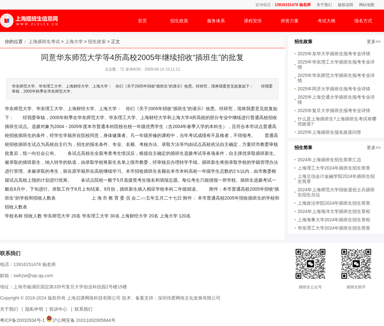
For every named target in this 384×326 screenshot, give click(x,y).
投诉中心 (58, 309)
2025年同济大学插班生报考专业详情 (334, 88)
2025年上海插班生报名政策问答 (329, 132)
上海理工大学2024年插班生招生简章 (334, 168)
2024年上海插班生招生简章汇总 (329, 159)
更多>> (374, 41)
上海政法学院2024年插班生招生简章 (334, 203)
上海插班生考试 (44, 41)
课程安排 (253, 20)
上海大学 (74, 41)
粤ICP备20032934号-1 (22, 320)
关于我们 (324, 5)
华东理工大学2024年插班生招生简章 (334, 228)
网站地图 (366, 5)
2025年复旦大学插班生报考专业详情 (334, 110)
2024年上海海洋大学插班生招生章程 (334, 211)
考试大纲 (326, 20)
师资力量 (290, 20)
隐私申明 (34, 309)
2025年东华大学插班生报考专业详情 (334, 53)
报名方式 (363, 20)
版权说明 (345, 5)
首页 (142, 20)
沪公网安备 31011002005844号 (81, 320)
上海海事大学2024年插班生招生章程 (334, 219)
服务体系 (216, 20)
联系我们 (83, 309)
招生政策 (179, 20)
